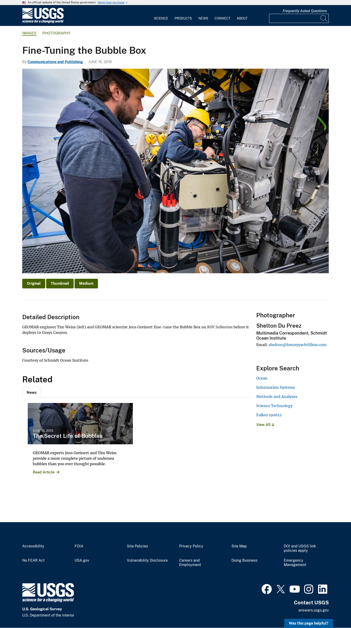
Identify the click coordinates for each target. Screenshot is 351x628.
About (242, 18)
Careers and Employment (190, 562)
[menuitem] (161, 15)
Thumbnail (60, 283)
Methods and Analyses (276, 396)
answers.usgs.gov (313, 610)
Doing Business (244, 560)
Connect (222, 18)
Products (183, 18)
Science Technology (274, 405)
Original (34, 283)
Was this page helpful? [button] (309, 623)
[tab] (31, 392)
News (203, 18)
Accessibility (33, 546)
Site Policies (137, 546)
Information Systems (275, 387)
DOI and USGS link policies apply (300, 548)
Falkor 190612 (269, 415)
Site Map (239, 546)
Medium (86, 283)
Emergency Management (295, 562)
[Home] (43, 22)
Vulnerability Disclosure (147, 560)
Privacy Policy (191, 546)
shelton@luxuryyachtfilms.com (297, 344)
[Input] (299, 18)
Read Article (43, 472)
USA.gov (82, 560)
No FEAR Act (33, 560)
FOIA (79, 546)
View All (265, 424)
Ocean (261, 378)
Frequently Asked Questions (305, 11)
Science (161, 18)
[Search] (324, 18)
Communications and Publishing (55, 62)
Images (29, 33)
